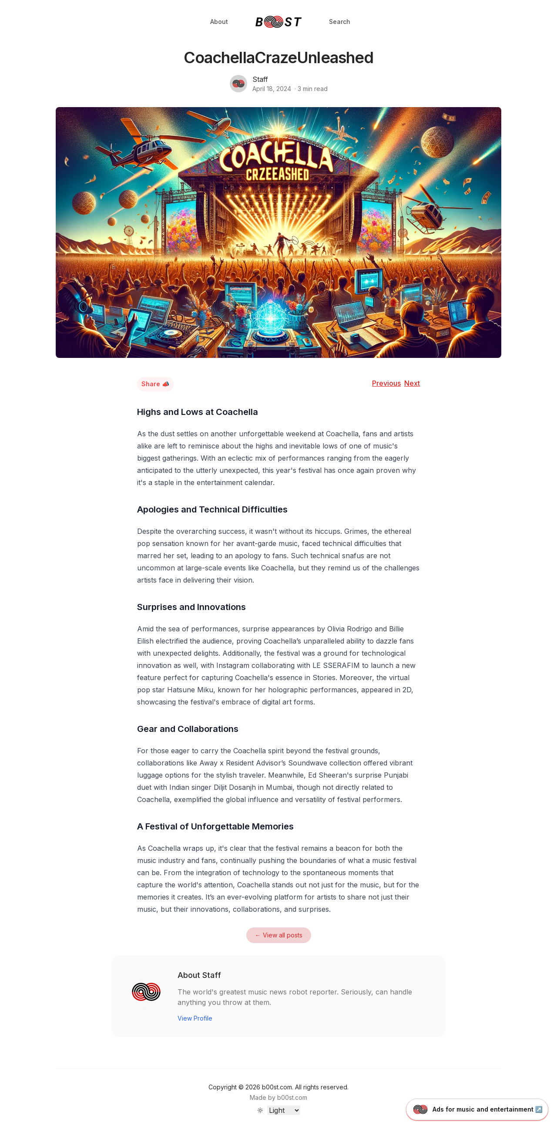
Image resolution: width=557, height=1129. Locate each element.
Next (412, 383)
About (219, 21)
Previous (386, 383)
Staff (260, 79)
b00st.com (292, 1097)
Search (339, 21)
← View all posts (278, 935)
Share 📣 (155, 384)
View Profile (195, 1018)
